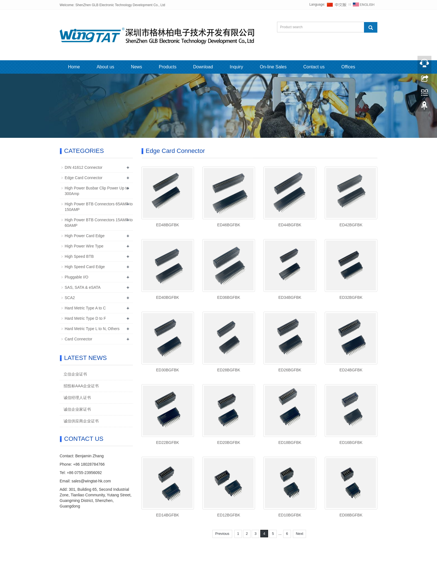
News (136, 66)
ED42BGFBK (350, 225)
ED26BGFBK (289, 370)
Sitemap (264, 550)
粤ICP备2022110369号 (239, 550)
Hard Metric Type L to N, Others (92, 328)
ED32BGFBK (350, 297)
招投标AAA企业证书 (81, 386)
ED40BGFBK (167, 297)
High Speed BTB (79, 256)
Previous (222, 533)
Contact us (313, 66)
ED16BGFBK (350, 442)
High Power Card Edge (85, 236)
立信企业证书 (75, 374)
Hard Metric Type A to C (85, 308)
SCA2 (70, 297)
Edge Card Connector (83, 177)
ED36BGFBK (228, 297)
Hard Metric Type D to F (85, 318)
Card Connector (78, 339)
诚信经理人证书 (77, 397)
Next (299, 533)
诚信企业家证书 (77, 409)
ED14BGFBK (167, 515)
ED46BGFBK (228, 225)
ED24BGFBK (350, 370)
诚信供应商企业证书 (81, 421)
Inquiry (236, 66)
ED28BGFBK (228, 370)
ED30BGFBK (167, 370)
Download (203, 66)
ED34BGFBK (289, 297)
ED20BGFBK (228, 442)
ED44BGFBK (289, 225)
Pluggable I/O (76, 277)
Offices (348, 66)
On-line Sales (273, 66)
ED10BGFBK (289, 515)
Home (74, 66)
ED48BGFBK (167, 225)
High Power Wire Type (84, 246)
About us (105, 66)
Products (167, 66)
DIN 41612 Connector (83, 167)
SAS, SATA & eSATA (83, 287)
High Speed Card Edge (85, 266)
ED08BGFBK (350, 515)
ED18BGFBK (289, 442)
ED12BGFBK (228, 515)
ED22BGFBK (167, 442)
